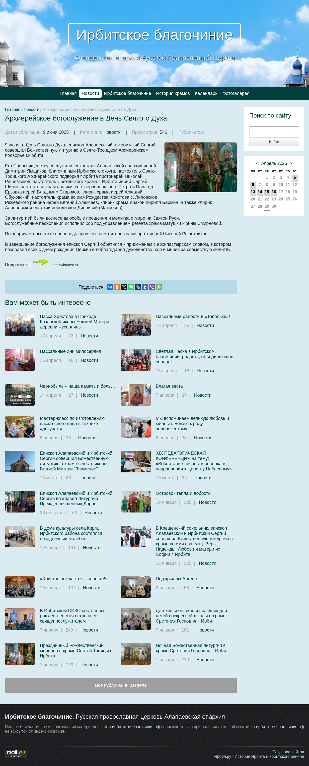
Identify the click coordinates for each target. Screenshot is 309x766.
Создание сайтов (288, 752)
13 (253, 192)
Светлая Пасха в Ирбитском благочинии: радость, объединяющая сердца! (194, 356)
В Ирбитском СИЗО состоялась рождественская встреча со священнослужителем (72, 616)
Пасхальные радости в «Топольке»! (193, 316)
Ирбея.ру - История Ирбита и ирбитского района (259, 756)
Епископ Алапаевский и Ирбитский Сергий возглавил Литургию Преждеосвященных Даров (76, 498)
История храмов (173, 93)
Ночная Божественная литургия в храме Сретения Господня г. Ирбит (192, 648)
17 (281, 192)
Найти (274, 142)
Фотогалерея (236, 93)
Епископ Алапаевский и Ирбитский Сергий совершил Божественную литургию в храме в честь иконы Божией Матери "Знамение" (76, 461)
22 (267, 199)
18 (288, 192)
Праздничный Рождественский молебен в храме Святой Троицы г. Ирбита (76, 650)
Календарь (206, 93)
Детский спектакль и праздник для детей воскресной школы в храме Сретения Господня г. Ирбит (191, 616)
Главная (68, 93)
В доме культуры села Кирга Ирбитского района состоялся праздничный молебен (71, 533)
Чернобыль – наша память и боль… (77, 386)
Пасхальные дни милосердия (70, 351)
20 (253, 199)
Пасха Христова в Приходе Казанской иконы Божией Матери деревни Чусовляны (74, 321)
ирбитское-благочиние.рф (136, 727)
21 (260, 199)
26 (295, 199)
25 (288, 199)
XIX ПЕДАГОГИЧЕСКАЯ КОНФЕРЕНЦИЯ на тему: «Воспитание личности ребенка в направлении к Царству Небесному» (194, 461)
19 (295, 192)
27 (253, 206)
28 (260, 206)
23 (274, 199)
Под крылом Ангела (176, 578)
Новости (90, 93)
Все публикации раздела (121, 685)
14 (260, 192)
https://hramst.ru (65, 265)
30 (274, 206)
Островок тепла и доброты (184, 493)
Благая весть (169, 386)
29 (267, 206)
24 (281, 199)
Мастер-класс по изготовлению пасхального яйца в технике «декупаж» (72, 423)
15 (267, 192)
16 (274, 192)
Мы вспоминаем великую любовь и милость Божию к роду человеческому (192, 423)
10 (281, 185)
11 (288, 185)
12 (295, 185)
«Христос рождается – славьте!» (74, 578)
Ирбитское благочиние (154, 34)
